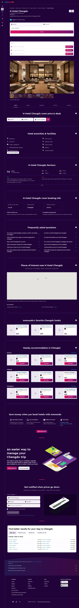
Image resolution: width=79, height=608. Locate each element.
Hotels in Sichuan (33, 8)
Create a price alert (64, 423)
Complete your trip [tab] (41, 532)
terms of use (24, 515)
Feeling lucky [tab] (32, 532)
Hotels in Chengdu (41, 8)
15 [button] (37, 43)
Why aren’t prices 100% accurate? (42, 570)
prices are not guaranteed (37, 561)
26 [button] (27, 50)
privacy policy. (31, 515)
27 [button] (30, 50)
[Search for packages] (2, 15)
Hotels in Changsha (13, 549)
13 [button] (30, 43)
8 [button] (37, 40)
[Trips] (2, 18)
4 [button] (58, 37)
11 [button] (58, 40)
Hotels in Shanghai (13, 539)
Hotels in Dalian (12, 545)
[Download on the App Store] (64, 585)
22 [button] (37, 46)
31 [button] (20, 53)
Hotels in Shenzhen (46, 541)
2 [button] (17, 40)
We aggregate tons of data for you (42, 568)
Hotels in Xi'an (45, 549)
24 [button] (20, 50)
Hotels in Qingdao (46, 545)
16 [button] (17, 46)
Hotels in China (25, 8)
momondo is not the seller (42, 565)
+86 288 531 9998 (14, 17)
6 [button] (30, 40)
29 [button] (37, 50)
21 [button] (33, 46)
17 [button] (20, 46)
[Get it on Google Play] (64, 582)
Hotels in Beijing (12, 541)
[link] (22, 363)
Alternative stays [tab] (22, 532)
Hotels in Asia (18, 8)
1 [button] (48, 37)
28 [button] (34, 50)
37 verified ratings (20, 19)
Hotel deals (12, 8)
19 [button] (27, 46)
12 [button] (27, 43)
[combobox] (25, 498)
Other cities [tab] (12, 532)
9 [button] (17, 43)
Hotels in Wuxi (12, 547)
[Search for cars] (2, 12)
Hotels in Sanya (45, 543)
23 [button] (17, 50)
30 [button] (17, 53)
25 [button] (24, 50)
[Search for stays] (2, 9)
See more (73, 352)
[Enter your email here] (25, 505)
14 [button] (33, 43)
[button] (2, 2)
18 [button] (24, 46)
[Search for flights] (2, 6)
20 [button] (30, 46)
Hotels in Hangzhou (46, 547)
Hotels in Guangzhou (46, 539)
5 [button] (27, 40)
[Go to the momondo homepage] (9, 2)
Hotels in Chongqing (13, 543)
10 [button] (20, 43)
